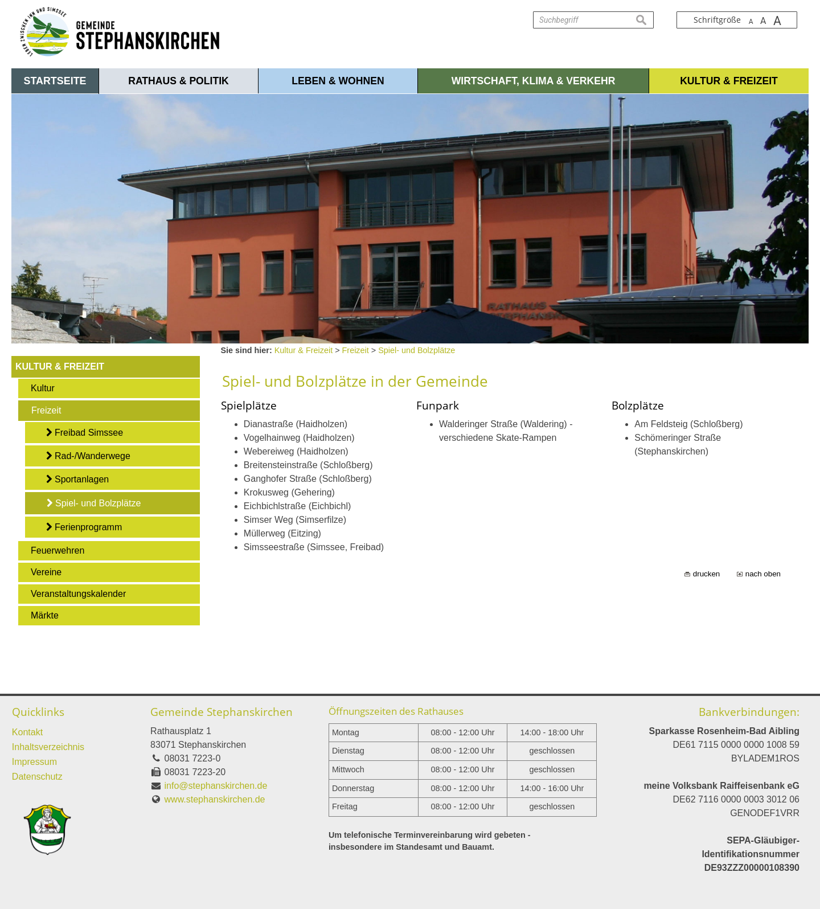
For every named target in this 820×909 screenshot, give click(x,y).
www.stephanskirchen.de (215, 799)
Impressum (34, 762)
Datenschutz (37, 776)
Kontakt (27, 732)
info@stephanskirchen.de (216, 786)
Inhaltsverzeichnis (48, 747)
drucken (706, 574)
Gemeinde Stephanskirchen (221, 711)
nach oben (763, 574)
